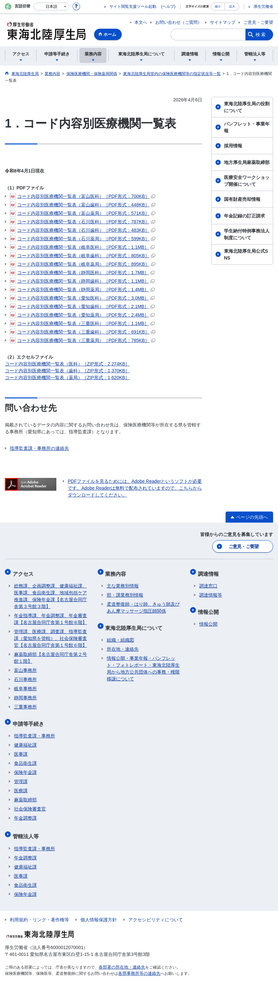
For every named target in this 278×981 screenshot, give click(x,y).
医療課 (21, 784)
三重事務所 (25, 703)
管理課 (21, 775)
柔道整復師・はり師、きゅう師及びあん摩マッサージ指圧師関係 (143, 604)
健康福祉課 (25, 738)
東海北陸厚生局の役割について (247, 107)
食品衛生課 (25, 756)
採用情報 (233, 145)
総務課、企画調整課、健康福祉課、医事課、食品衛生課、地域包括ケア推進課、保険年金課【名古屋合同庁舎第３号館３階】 (50, 592)
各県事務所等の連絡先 (137, 963)
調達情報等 (210, 591)
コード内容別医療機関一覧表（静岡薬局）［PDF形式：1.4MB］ (82, 289)
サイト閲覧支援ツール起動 (132, 6)
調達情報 (209, 571)
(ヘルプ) (168, 6)
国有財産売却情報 (242, 199)
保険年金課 (25, 765)
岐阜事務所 (25, 685)
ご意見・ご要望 (258, 22)
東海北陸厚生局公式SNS (246, 254)
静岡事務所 (25, 694)
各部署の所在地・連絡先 (120, 957)
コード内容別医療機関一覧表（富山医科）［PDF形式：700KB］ (82, 196)
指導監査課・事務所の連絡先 (39, 448)
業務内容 (117, 571)
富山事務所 (25, 666)
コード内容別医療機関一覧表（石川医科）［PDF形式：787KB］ (82, 221)
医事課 (21, 747)
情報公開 (209, 606)
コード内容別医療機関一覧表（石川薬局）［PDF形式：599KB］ (82, 238)
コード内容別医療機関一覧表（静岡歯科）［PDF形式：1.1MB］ (82, 281)
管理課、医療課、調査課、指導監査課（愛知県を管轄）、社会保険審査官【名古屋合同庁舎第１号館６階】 (50, 634)
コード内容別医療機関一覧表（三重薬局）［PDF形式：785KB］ (82, 340)
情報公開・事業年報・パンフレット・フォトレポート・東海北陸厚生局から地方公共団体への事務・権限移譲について (143, 662)
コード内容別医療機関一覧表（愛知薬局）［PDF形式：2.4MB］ (82, 315)
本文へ (140, 22)
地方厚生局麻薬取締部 (247, 162)
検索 (261, 34)
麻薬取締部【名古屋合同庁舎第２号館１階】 (50, 654)
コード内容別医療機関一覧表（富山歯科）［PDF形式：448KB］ (82, 204)
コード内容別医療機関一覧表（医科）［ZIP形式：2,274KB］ (67, 363)
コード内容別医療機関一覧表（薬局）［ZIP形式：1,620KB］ (67, 377)
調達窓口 (208, 582)
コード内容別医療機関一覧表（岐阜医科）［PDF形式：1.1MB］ (82, 247)
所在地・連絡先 (123, 642)
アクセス (24, 571)
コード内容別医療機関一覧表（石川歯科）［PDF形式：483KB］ (82, 230)
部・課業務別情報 (125, 591)
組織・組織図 (120, 633)
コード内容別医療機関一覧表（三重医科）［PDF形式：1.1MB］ (82, 323)
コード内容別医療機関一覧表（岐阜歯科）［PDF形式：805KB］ (82, 255)
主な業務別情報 (123, 582)
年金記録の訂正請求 (244, 215)
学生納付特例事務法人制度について (247, 234)
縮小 (218, 6)
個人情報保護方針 (98, 910)
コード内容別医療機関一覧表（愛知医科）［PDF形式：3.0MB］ (82, 298)
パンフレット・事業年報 (247, 127)
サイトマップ (222, 22)
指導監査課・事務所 (34, 729)
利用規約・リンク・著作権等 (39, 910)
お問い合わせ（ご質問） (178, 22)
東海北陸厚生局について (135, 622)
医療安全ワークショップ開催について (247, 181)
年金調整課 (25, 811)
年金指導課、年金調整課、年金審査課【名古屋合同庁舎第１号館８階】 (50, 615)
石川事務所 (25, 675)
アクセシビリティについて (155, 910)
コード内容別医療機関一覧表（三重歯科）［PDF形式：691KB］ (82, 332)
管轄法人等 (27, 828)
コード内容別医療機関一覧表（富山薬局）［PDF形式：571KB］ (82, 213)
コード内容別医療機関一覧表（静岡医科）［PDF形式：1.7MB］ (82, 272)
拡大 (232, 6)
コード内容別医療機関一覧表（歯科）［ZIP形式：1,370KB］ (67, 370)
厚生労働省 (263, 6)
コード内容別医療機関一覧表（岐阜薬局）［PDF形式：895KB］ (82, 264)
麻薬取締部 (25, 793)
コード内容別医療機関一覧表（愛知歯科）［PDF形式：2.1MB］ (82, 306)
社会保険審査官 (30, 802)
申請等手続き (29, 718)
